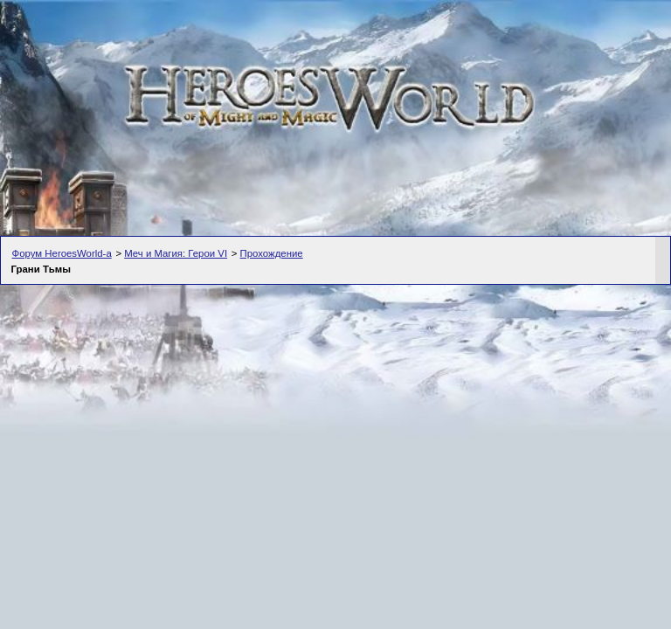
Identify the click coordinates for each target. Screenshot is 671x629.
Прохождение (271, 253)
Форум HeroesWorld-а (62, 253)
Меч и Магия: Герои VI (175, 253)
